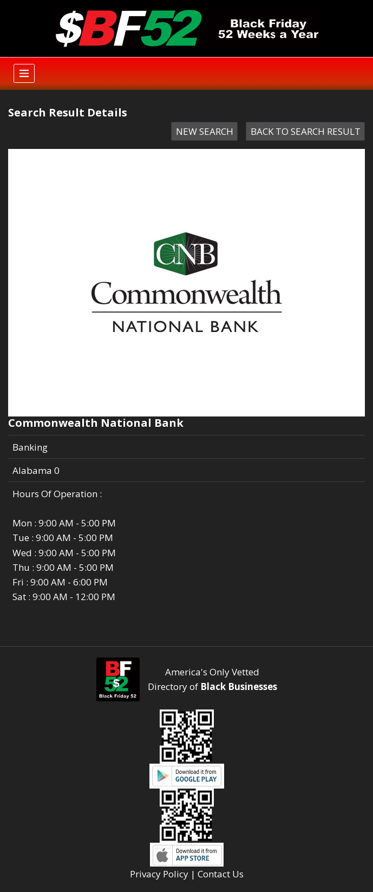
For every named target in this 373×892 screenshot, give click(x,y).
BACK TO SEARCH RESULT (306, 131)
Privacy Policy (159, 874)
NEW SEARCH (204, 131)
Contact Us (221, 874)
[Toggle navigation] (24, 73)
